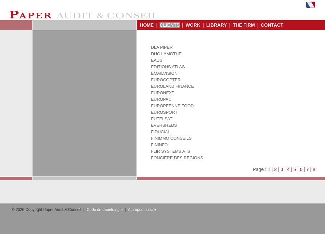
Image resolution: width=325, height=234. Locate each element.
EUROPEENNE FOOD (172, 105)
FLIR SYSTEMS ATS (170, 151)
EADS (156, 60)
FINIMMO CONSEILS (171, 138)
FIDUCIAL (160, 131)
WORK (193, 25)
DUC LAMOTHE (166, 53)
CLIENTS (170, 25)
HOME (147, 25)
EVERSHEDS (164, 125)
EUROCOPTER (165, 79)
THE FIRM (244, 25)
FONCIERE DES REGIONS (177, 157)
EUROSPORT (164, 112)
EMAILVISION (164, 73)
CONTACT (272, 25)
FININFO (159, 144)
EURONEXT (162, 92)
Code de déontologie (105, 209)
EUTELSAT (161, 118)
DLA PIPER (162, 47)
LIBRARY (216, 25)
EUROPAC (161, 99)
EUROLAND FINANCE (172, 86)
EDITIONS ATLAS (168, 66)
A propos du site (142, 209)
